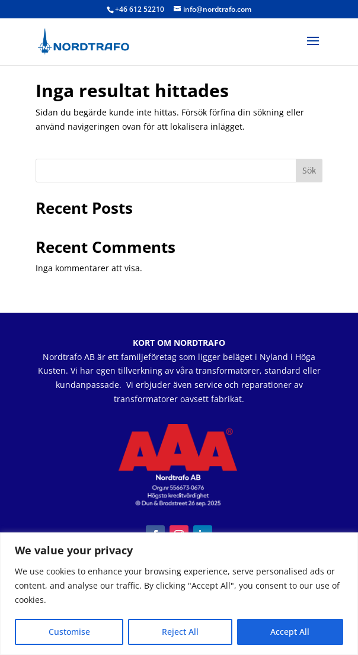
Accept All (289, 631)
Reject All (180, 631)
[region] (179, 593)
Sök (309, 170)
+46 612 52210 (139, 9)
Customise (69, 631)
